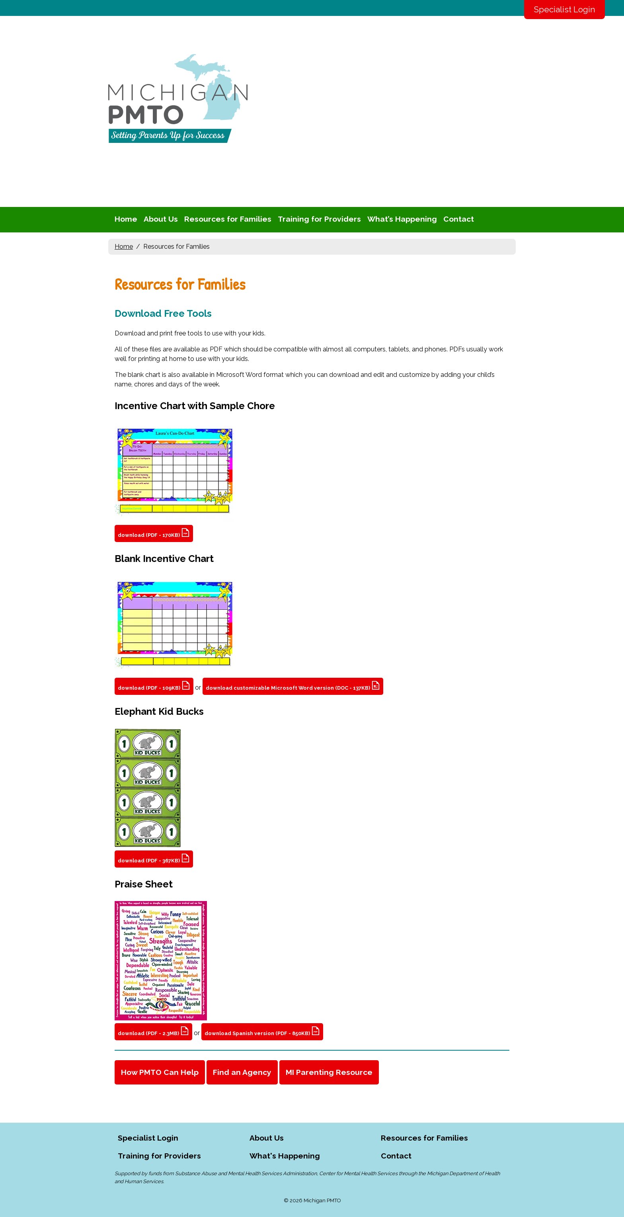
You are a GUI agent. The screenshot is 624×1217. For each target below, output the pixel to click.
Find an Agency (242, 1072)
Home (126, 219)
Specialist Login (564, 9)
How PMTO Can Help (160, 1072)
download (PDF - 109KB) (154, 686)
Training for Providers (319, 219)
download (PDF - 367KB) (154, 859)
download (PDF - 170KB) (154, 533)
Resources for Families (227, 219)
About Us (161, 219)
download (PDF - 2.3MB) (153, 1031)
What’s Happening (402, 219)
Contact (458, 219)
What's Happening (285, 1155)
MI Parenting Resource (329, 1072)
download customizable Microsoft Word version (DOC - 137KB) (293, 686)
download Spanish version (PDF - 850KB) (262, 1031)
